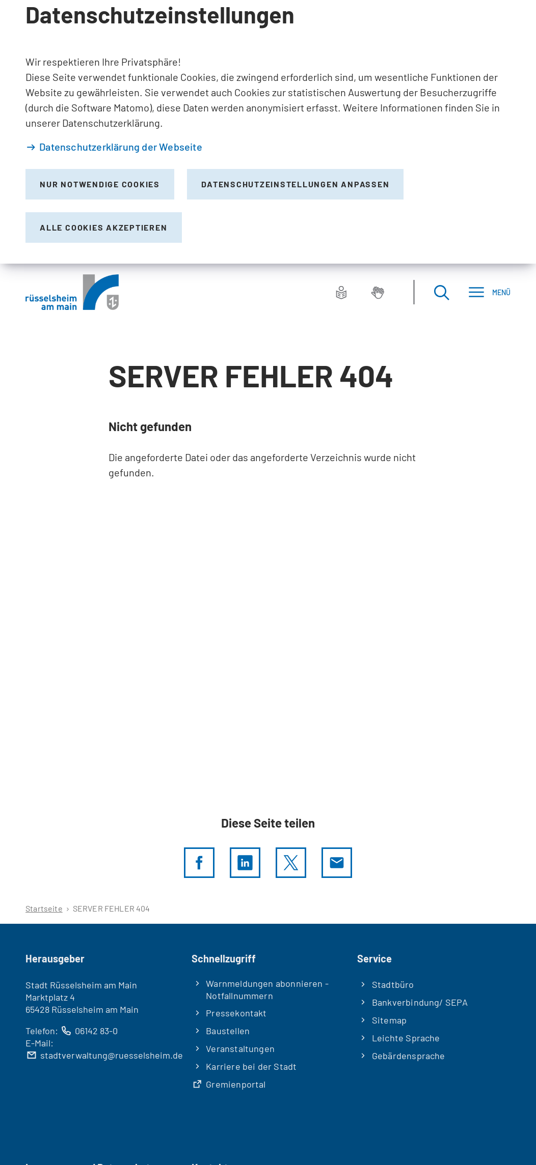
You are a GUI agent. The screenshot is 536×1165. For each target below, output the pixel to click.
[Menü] (489, 292)
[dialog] (268, 132)
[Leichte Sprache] (341, 292)
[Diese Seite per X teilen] (291, 862)
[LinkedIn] (245, 862)
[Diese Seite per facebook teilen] (199, 862)
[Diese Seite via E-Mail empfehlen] (336, 862)
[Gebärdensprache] (377, 292)
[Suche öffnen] (441, 292)
